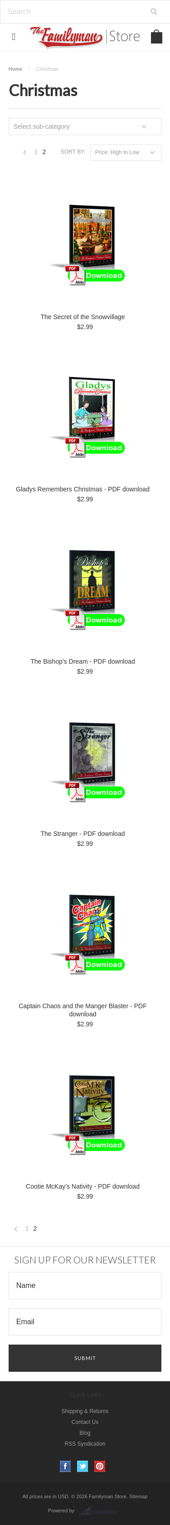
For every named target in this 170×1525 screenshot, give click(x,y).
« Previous (25, 154)
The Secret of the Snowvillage (83, 317)
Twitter (82, 1466)
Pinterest (100, 1466)
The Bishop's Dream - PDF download (82, 661)
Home (16, 69)
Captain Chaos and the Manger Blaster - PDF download (82, 1010)
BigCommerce (100, 1511)
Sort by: (73, 152)
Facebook (65, 1466)
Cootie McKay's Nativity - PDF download (83, 1186)
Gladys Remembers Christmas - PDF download (83, 489)
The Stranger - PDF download (83, 833)
